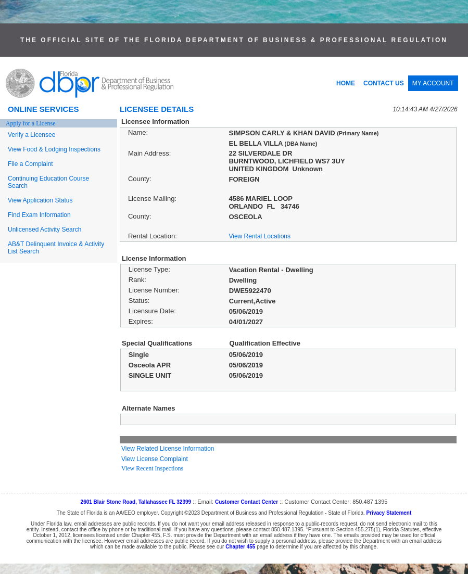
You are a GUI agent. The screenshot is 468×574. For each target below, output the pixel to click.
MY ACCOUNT (433, 83)
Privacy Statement (389, 513)
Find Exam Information (39, 215)
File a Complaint (30, 164)
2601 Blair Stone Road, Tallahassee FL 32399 (136, 502)
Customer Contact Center (246, 502)
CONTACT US (383, 83)
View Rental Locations (259, 236)
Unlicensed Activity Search (44, 229)
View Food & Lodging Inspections (54, 149)
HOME (345, 83)
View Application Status (40, 200)
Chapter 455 (240, 547)
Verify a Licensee (31, 134)
